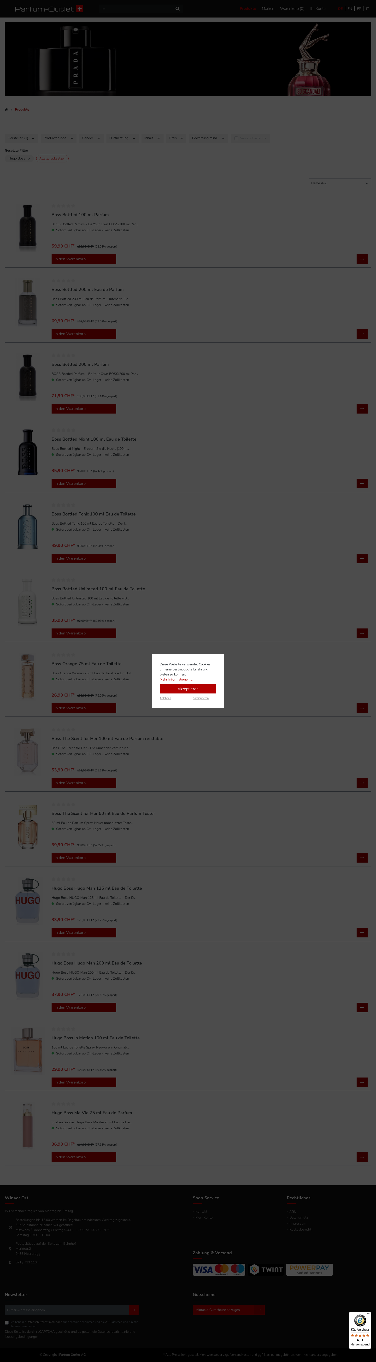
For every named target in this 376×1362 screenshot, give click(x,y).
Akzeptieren (188, 689)
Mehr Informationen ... (176, 679)
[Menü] (368, 1315)
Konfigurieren (201, 698)
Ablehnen (165, 698)
